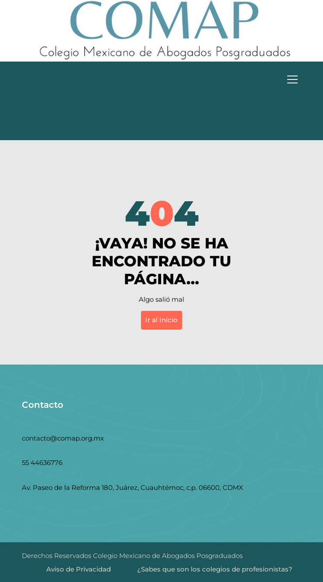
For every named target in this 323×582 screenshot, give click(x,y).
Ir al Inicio (161, 320)
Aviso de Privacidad (78, 569)
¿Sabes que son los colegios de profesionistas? (214, 569)
